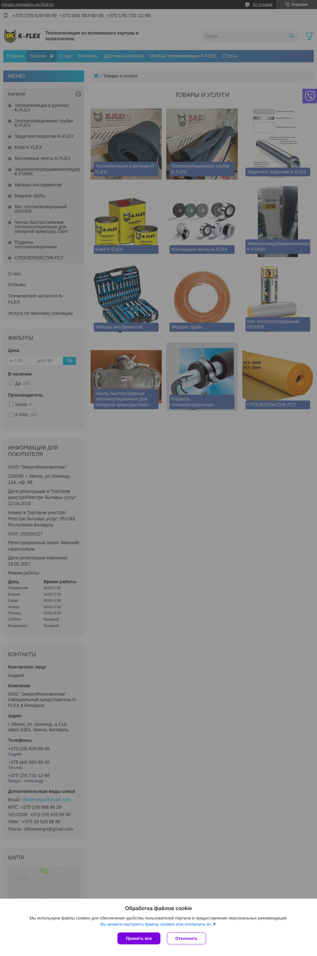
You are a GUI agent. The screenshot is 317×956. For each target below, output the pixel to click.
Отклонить (186, 938)
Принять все (139, 938)
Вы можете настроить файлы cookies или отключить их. (156, 924)
